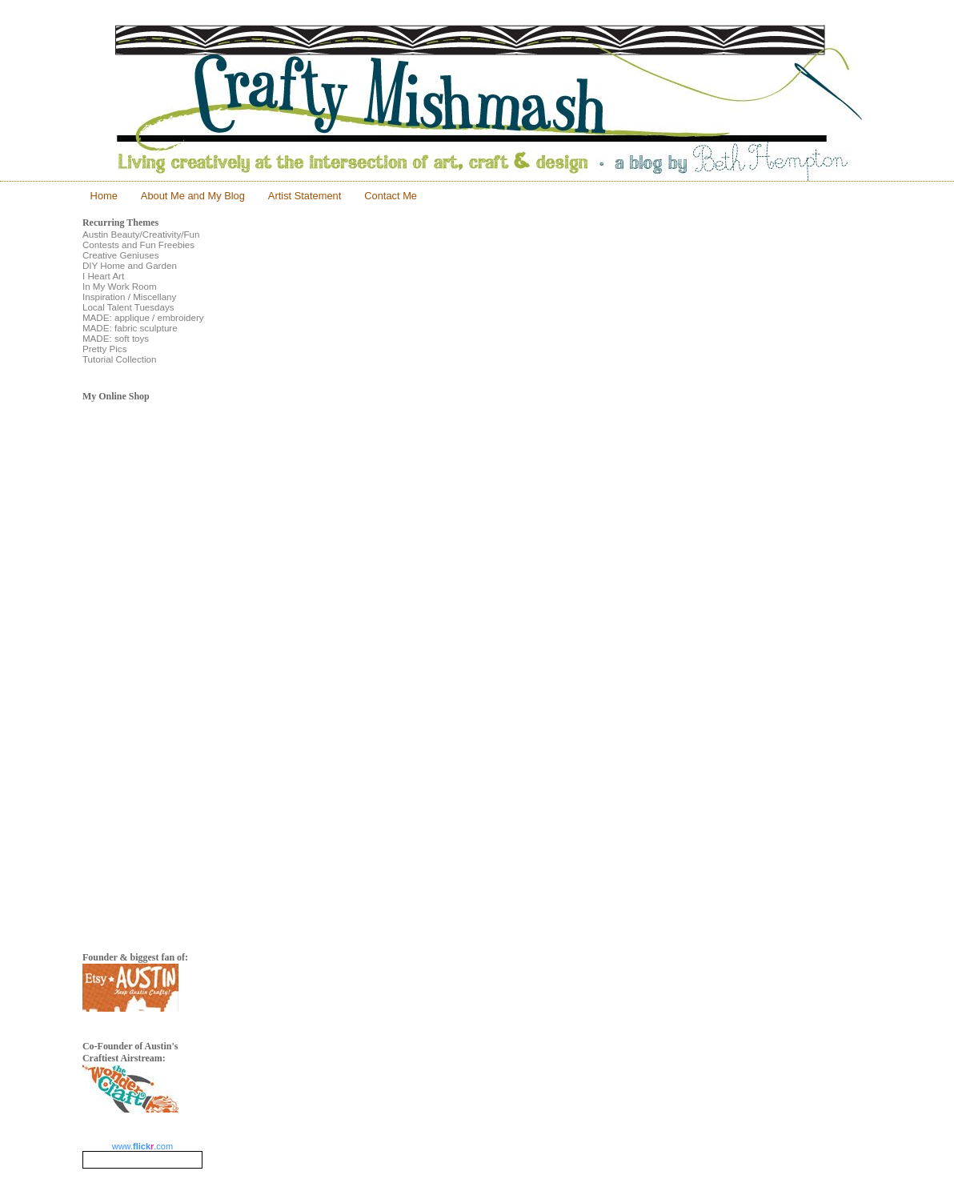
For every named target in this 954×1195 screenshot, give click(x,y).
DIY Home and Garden (129, 265)
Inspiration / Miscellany (129, 296)
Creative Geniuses (120, 255)
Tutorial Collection (119, 359)
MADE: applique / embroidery (143, 317)
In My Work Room (119, 286)
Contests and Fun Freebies (138, 244)
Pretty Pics (104, 348)
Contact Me (390, 196)
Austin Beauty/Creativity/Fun (140, 234)
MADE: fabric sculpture (130, 328)
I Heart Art (103, 276)
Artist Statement (304, 196)
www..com (142, 1146)
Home (104, 196)
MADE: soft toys (115, 338)
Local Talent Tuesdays (128, 307)
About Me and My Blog (193, 196)
